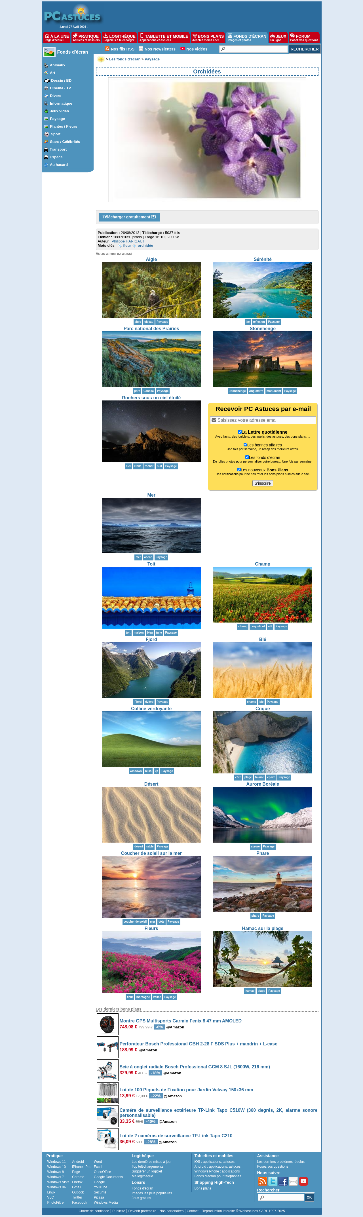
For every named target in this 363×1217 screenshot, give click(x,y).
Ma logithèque (142, 1176)
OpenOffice (102, 1172)
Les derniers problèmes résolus (281, 1162)
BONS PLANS (208, 37)
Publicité (118, 1211)
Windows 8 (55, 1172)
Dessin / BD (61, 80)
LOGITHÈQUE (119, 37)
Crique (263, 708)
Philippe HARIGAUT (128, 241)
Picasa (99, 1197)
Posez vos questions (272, 1167)
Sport (55, 134)
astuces (229, 1162)
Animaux (58, 65)
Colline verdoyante (151, 708)
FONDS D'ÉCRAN (247, 37)
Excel (98, 1167)
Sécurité (100, 1192)
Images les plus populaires (152, 1193)
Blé (262, 639)
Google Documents (108, 1177)
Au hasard (59, 165)
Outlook (78, 1192)
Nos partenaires (171, 1211)
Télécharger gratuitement (129, 217)
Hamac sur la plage (262, 928)
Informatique (61, 103)
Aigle (151, 259)
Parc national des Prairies (151, 328)
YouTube (100, 1187)
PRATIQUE (86, 37)
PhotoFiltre (55, 1203)
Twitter (77, 1197)
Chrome (78, 1177)
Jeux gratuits (141, 1198)
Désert (151, 784)
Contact (192, 1211)
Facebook (79, 1203)
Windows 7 (55, 1177)
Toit (151, 564)
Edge (76, 1172)
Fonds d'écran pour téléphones (218, 1176)
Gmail (76, 1187)
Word (98, 1162)
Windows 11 (56, 1162)
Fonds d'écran (72, 52)
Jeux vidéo (59, 111)
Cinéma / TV (60, 88)
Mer (151, 495)
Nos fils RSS (122, 49)
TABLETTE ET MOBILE (164, 37)
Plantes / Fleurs (63, 126)
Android (78, 1162)
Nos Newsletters (160, 49)
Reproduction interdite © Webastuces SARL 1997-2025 (243, 1211)
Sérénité (263, 259)
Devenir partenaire (142, 1211)
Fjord (151, 639)
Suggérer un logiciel (147, 1171)
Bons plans (203, 1188)
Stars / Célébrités (65, 142)
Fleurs (151, 928)
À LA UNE (57, 37)
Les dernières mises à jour (152, 1162)
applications (212, 1162)
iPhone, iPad (81, 1167)
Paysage (57, 119)
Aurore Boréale (262, 784)
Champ (262, 564)
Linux (51, 1192)
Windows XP (57, 1187)
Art (52, 73)
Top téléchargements (147, 1167)
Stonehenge (263, 328)
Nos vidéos (197, 49)
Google (99, 1182)
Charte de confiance (94, 1211)
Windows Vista (58, 1182)
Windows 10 (56, 1167)
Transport (58, 149)
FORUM (304, 37)
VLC (50, 1197)
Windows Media (106, 1203)
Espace (56, 157)
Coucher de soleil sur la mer (151, 853)
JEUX (278, 37)
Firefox (77, 1182)
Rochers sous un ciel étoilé (151, 397)
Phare (262, 853)
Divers (55, 96)
